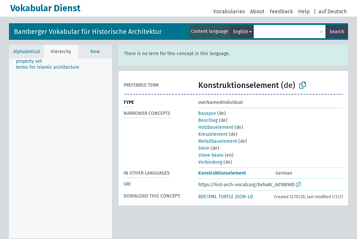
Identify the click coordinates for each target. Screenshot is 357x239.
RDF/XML (207, 196)
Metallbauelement (217, 141)
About (257, 11)
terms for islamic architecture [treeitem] (47, 67)
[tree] (60, 148)
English (240, 32)
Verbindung (210, 162)
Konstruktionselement (222, 173)
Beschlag (208, 120)
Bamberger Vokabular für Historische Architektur (88, 32)
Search (336, 32)
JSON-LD (244, 196)
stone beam (210, 155)
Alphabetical (26, 51)
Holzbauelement (215, 127)
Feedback (281, 11)
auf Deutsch (332, 11)
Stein (203, 148)
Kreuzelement (212, 134)
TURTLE (226, 196)
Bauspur (207, 113)
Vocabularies (229, 11)
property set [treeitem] (29, 61)
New (95, 51)
